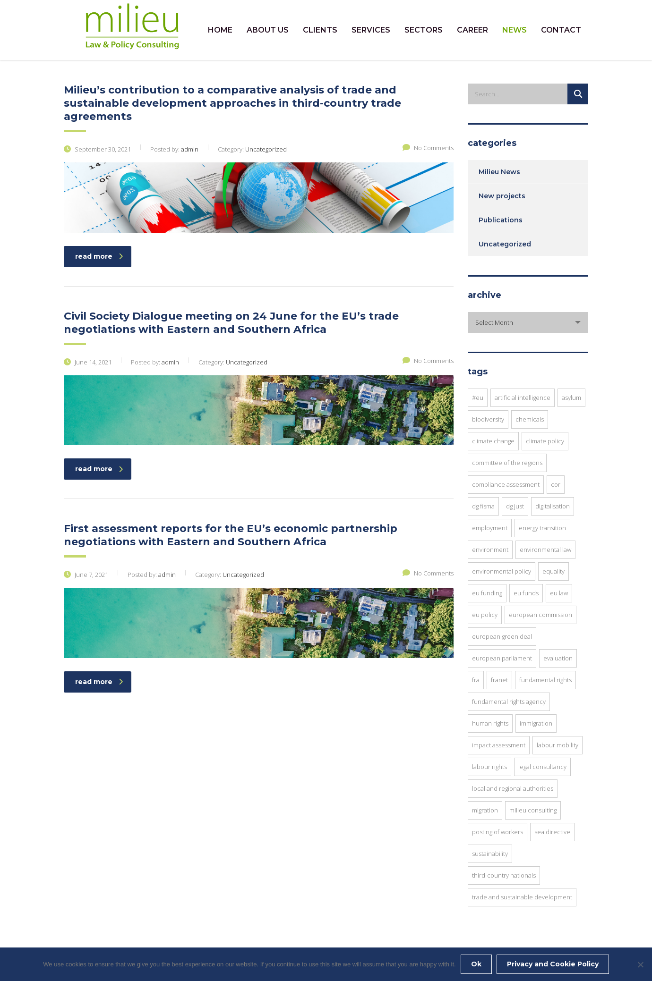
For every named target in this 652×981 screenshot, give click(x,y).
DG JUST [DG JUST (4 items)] (515, 506)
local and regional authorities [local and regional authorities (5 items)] (512, 788)
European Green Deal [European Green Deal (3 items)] (502, 636)
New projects (502, 196)
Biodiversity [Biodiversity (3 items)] (488, 419)
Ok (476, 964)
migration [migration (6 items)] (485, 810)
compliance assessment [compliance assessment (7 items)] (506, 484)
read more (99, 256)
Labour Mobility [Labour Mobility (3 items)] (557, 745)
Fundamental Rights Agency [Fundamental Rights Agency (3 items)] (509, 701)
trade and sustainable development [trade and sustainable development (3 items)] (522, 897)
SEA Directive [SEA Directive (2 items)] (552, 832)
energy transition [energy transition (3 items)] (542, 528)
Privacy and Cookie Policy (553, 964)
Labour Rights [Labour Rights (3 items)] (489, 766)
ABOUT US (268, 29)
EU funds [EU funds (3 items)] (526, 593)
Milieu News (499, 172)
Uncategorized (505, 244)
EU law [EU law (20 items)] (559, 593)
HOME (220, 29)
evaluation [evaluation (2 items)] (558, 658)
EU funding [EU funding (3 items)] (487, 593)
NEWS (514, 29)
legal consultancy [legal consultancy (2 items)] (542, 766)
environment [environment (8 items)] (490, 549)
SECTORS (423, 29)
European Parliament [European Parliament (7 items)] (502, 658)
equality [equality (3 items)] (553, 571)
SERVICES (371, 29)
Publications (501, 220)
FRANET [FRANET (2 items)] (499, 680)
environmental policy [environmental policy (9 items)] (501, 571)
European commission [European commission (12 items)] (540, 614)
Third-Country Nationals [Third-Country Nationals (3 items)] (504, 875)
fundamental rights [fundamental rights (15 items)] (545, 680)
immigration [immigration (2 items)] (536, 723)
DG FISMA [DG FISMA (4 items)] (483, 506)
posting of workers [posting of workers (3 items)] (497, 832)
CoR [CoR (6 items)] (555, 484)
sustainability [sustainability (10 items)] (490, 853)
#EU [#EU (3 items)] (477, 397)
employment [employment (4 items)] (489, 528)
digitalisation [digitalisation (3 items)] (552, 506)
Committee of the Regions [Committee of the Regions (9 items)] (507, 462)
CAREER (472, 29)
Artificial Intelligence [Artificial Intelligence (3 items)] (522, 397)
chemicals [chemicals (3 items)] (529, 419)
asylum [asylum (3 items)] (571, 397)
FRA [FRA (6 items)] (476, 680)
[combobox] (528, 322)
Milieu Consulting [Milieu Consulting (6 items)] (533, 810)
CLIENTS (320, 29)
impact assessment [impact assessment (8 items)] (498, 745)
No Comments (428, 148)
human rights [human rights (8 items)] (490, 723)
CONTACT (561, 29)
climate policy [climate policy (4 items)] (545, 441)
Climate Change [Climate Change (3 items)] (493, 441)
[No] (640, 964)
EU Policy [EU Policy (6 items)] (485, 614)
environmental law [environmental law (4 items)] (545, 549)
